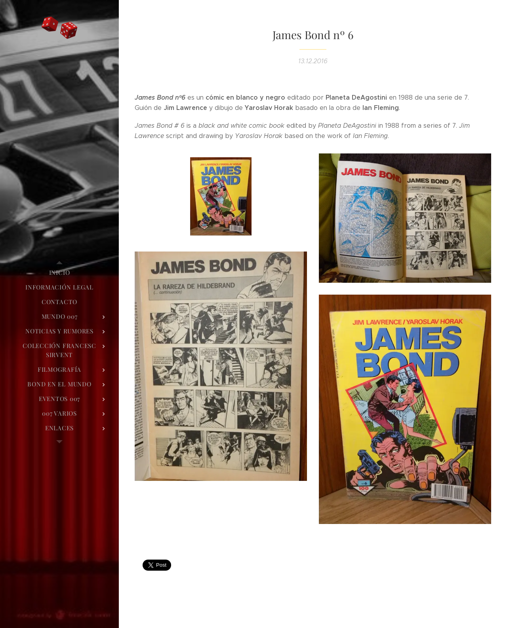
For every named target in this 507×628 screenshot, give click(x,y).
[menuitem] (59, 272)
